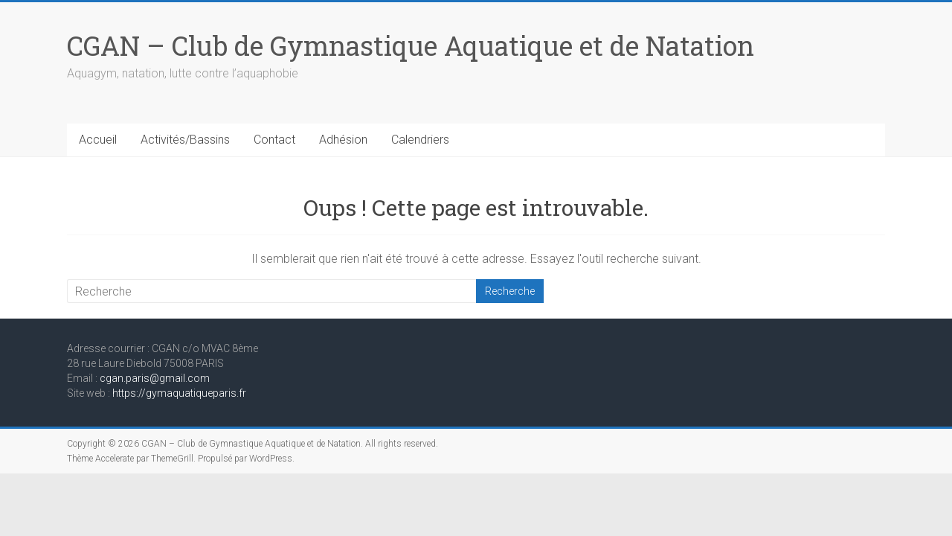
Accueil (98, 140)
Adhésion (343, 140)
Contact (274, 140)
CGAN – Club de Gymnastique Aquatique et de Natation (410, 45)
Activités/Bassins (185, 140)
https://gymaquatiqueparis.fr (179, 393)
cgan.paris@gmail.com (155, 378)
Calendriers (420, 140)
